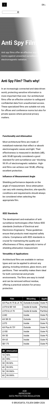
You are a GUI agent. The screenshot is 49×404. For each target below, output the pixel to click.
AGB (24, 391)
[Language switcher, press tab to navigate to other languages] (43, 5)
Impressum (24, 393)
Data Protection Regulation (24, 396)
